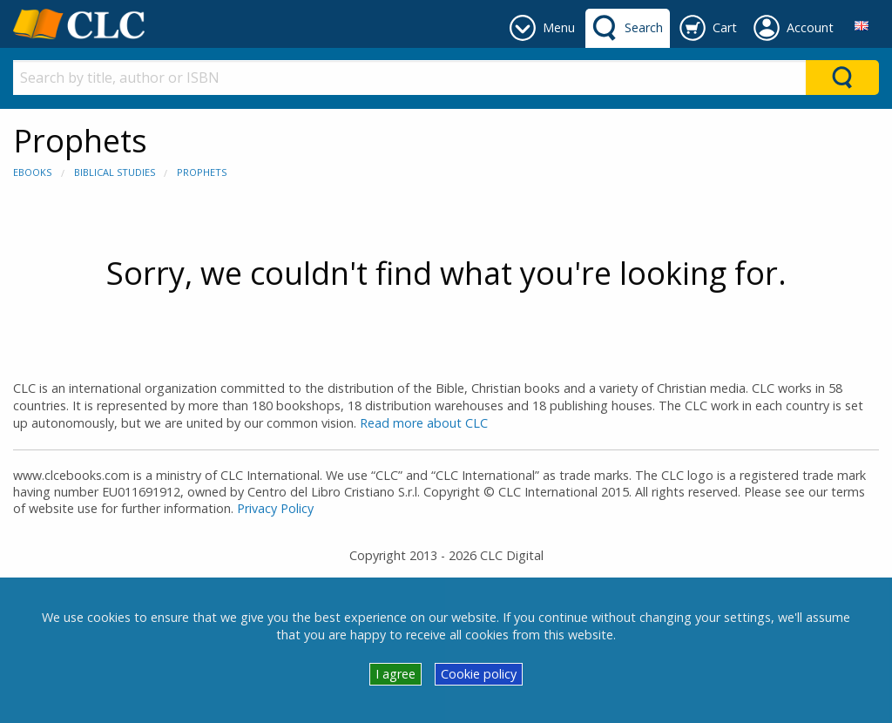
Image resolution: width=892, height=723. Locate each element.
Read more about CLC (424, 423)
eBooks (32, 172)
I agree (395, 674)
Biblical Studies (114, 172)
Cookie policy (479, 674)
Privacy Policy (275, 508)
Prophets (201, 172)
